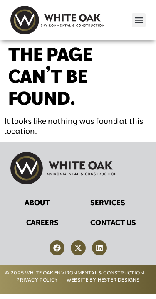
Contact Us (113, 222)
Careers (42, 222)
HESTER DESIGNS (119, 280)
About (37, 202)
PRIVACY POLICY (37, 280)
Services (107, 202)
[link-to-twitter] (78, 247)
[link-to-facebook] (57, 247)
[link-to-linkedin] (99, 247)
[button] (139, 20)
